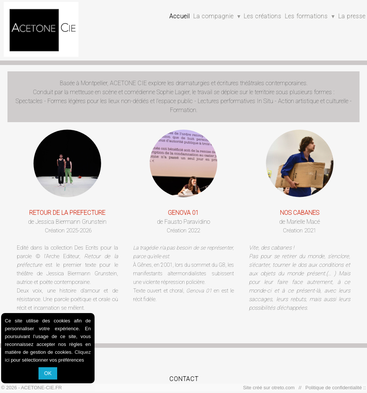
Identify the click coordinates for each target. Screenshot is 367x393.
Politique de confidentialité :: (334, 387)
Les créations (262, 16)
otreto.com (284, 387)
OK (48, 373)
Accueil (179, 16)
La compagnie (217, 16)
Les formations (310, 16)
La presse (352, 16)
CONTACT (183, 379)
